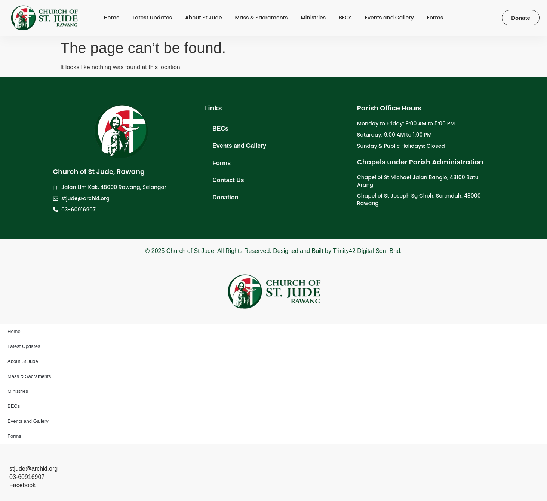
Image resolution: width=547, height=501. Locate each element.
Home (112, 17)
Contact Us (228, 180)
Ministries (313, 17)
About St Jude (203, 17)
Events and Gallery (389, 17)
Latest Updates (152, 17)
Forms (435, 17)
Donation (225, 197)
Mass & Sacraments (261, 17)
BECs (345, 17)
